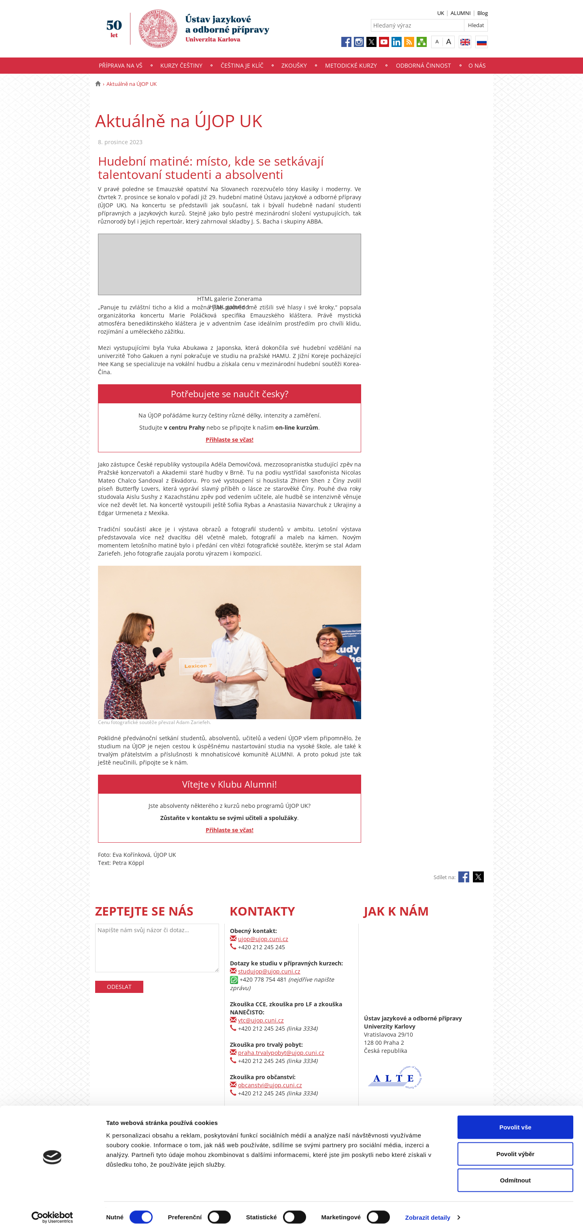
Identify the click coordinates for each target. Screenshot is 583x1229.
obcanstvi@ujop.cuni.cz (270, 1085)
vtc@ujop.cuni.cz (261, 1020)
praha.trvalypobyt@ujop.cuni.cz (281, 1052)
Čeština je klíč (242, 65)
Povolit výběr (515, 1149)
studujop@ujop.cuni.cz (269, 971)
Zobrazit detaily (428, 1213)
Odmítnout (515, 1175)
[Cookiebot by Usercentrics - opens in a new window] (52, 1213)
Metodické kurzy (351, 65)
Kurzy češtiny (181, 65)
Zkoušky (294, 65)
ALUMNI (461, 13)
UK (440, 13)
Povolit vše (515, 1122)
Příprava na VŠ (121, 65)
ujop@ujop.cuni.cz (263, 939)
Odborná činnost (423, 65)
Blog (482, 13)
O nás (477, 65)
